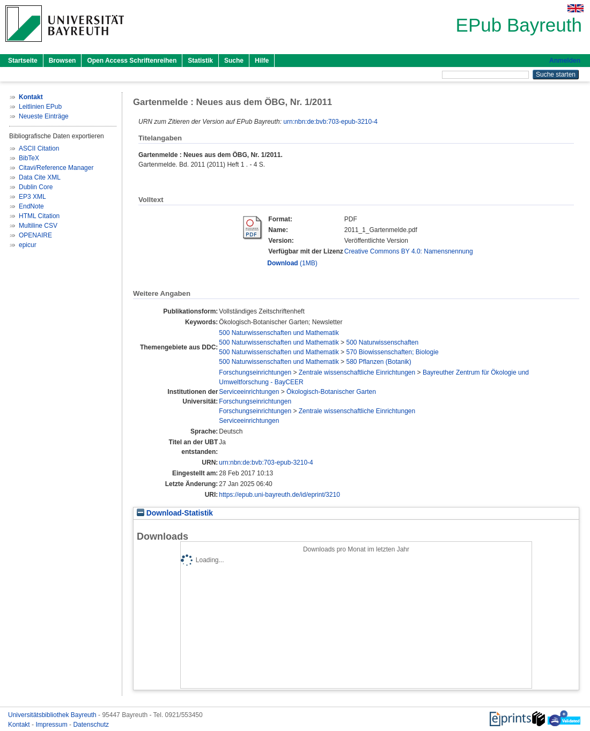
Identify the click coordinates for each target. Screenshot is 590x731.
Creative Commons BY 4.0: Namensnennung (408, 251)
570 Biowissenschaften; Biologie (392, 352)
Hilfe (262, 60)
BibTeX (29, 158)
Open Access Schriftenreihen (131, 60)
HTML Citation (39, 216)
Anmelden (564, 60)
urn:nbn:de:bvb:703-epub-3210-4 (330, 121)
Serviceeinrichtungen (249, 392)
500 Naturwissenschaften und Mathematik (278, 333)
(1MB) (292, 263)
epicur (27, 245)
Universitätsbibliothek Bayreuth (53, 715)
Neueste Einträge (44, 116)
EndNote (31, 206)
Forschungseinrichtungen (255, 372)
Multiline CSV (38, 225)
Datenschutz (91, 724)
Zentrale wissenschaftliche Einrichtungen (357, 372)
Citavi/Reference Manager (56, 167)
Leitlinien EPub (40, 106)
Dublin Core (36, 187)
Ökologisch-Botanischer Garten (331, 392)
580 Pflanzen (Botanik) (378, 362)
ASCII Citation (39, 148)
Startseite (23, 60)
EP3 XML (32, 196)
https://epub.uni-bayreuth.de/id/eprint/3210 (279, 494)
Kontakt (20, 724)
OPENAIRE (35, 235)
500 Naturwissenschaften (382, 342)
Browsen (62, 60)
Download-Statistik (175, 513)
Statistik (200, 60)
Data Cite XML (40, 177)
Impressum (52, 724)
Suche (234, 60)
